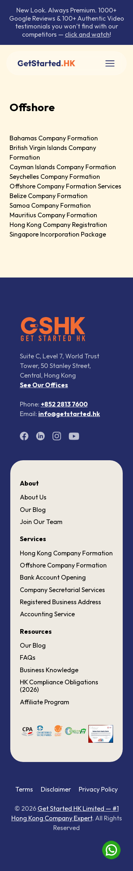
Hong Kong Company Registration (58, 225)
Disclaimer (56, 789)
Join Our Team (41, 522)
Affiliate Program (44, 702)
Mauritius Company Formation (53, 215)
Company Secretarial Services (62, 590)
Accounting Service (47, 614)
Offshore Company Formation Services (65, 186)
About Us (33, 497)
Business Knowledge (49, 670)
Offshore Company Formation (63, 565)
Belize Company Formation (49, 196)
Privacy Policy (98, 789)
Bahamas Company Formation (54, 138)
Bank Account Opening (53, 577)
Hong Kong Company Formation (66, 553)
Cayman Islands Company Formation (63, 167)
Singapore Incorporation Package (58, 234)
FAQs (27, 657)
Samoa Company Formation (50, 205)
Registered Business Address (60, 602)
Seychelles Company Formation (55, 176)
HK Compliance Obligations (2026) (59, 686)
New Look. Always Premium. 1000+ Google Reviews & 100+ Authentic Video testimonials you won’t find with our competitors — (66, 22)
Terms (24, 789)
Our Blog (33, 510)
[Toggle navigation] (110, 63)
